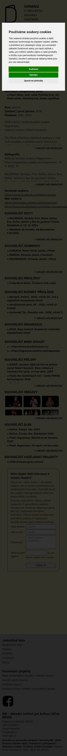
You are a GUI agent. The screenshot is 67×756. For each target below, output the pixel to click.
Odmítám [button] (33, 75)
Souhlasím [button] (33, 69)
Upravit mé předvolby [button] (33, 81)
